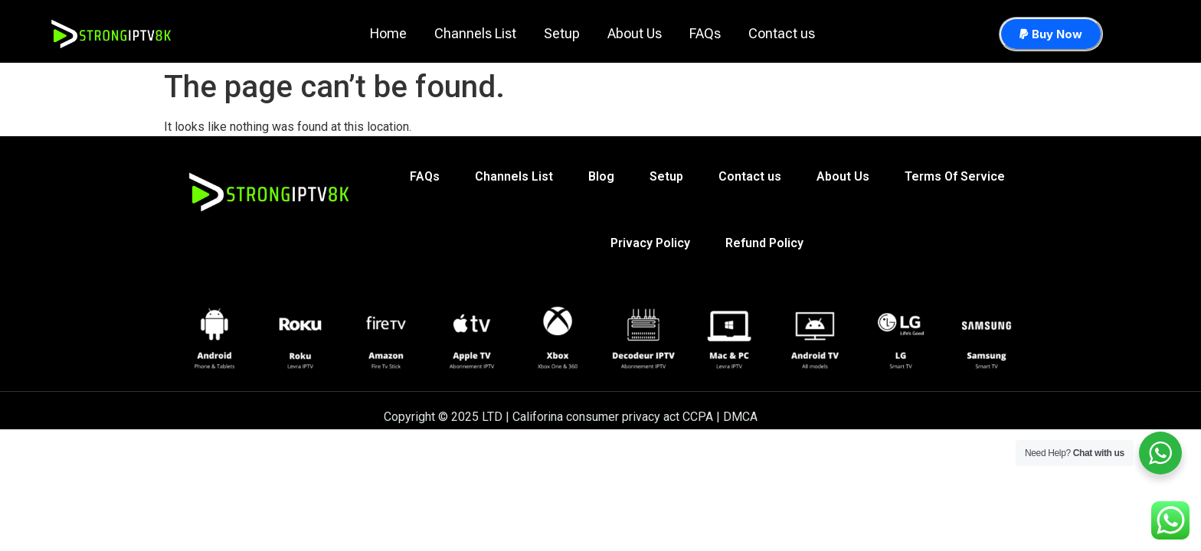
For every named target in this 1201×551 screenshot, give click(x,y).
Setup (562, 33)
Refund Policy (764, 247)
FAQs (705, 33)
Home (388, 33)
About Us (634, 33)
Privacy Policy (650, 247)
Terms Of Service (955, 178)
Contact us (781, 33)
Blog (601, 178)
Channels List (475, 33)
